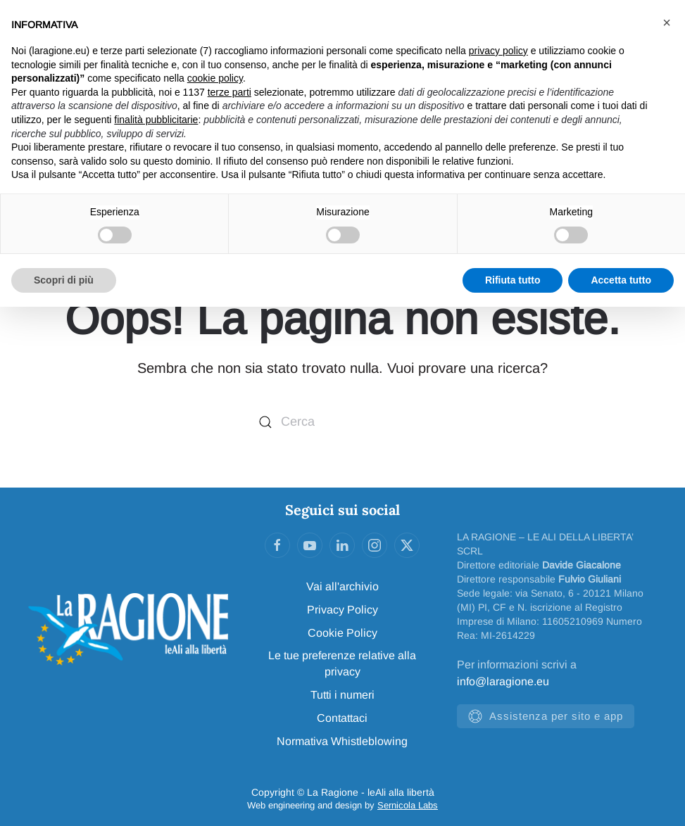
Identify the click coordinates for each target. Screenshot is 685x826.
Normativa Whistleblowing (342, 741)
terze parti (229, 92)
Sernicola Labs (407, 805)
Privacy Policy (342, 610)
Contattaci (342, 718)
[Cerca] (342, 422)
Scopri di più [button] (64, 280)
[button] (666, 22)
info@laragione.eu (503, 681)
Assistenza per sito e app (545, 716)
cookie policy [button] (215, 78)
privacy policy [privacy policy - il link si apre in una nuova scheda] (498, 50)
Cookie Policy (342, 633)
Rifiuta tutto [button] (513, 280)
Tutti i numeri (342, 695)
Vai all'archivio (342, 586)
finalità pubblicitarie (156, 119)
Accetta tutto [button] (621, 280)
